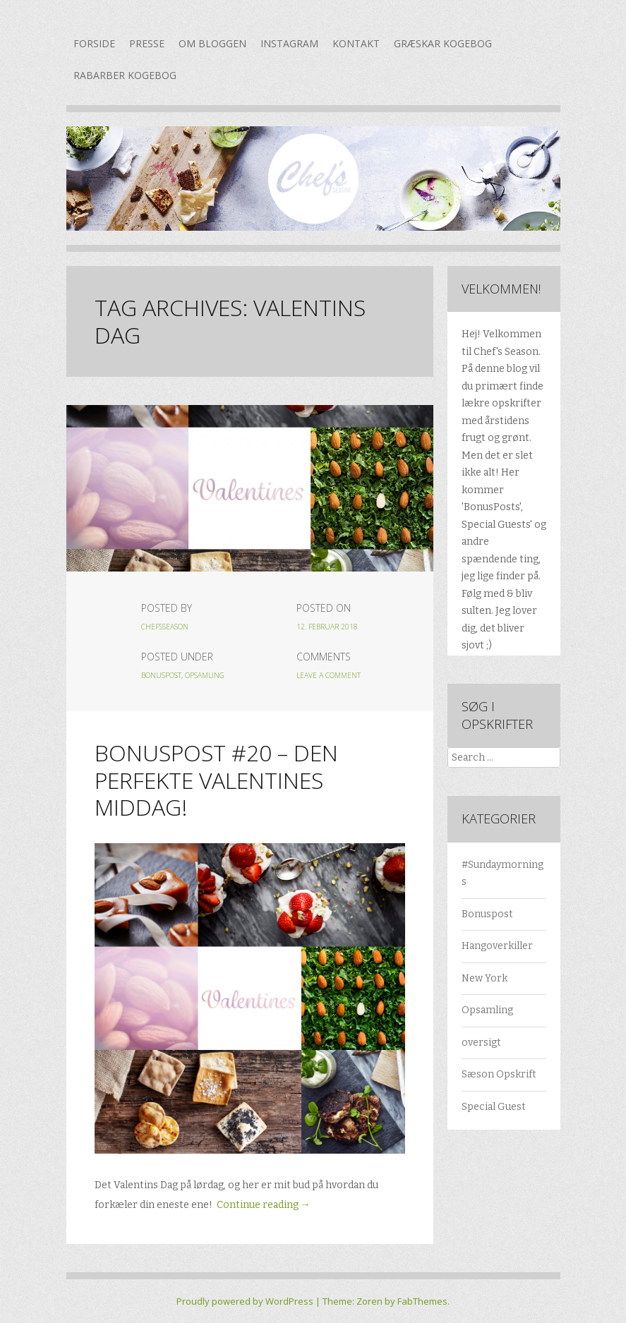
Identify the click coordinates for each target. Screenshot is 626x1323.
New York (484, 978)
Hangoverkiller (497, 946)
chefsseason (164, 627)
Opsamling (204, 675)
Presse (146, 43)
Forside (94, 43)
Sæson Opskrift (499, 1074)
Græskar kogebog (443, 43)
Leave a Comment (328, 675)
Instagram (289, 43)
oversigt (481, 1043)
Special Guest (494, 1107)
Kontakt (356, 43)
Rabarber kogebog (124, 75)
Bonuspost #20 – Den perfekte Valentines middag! (216, 779)
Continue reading (264, 1205)
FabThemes (422, 1301)
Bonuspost (161, 675)
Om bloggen (212, 43)
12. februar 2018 (327, 627)
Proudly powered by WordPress (244, 1301)
